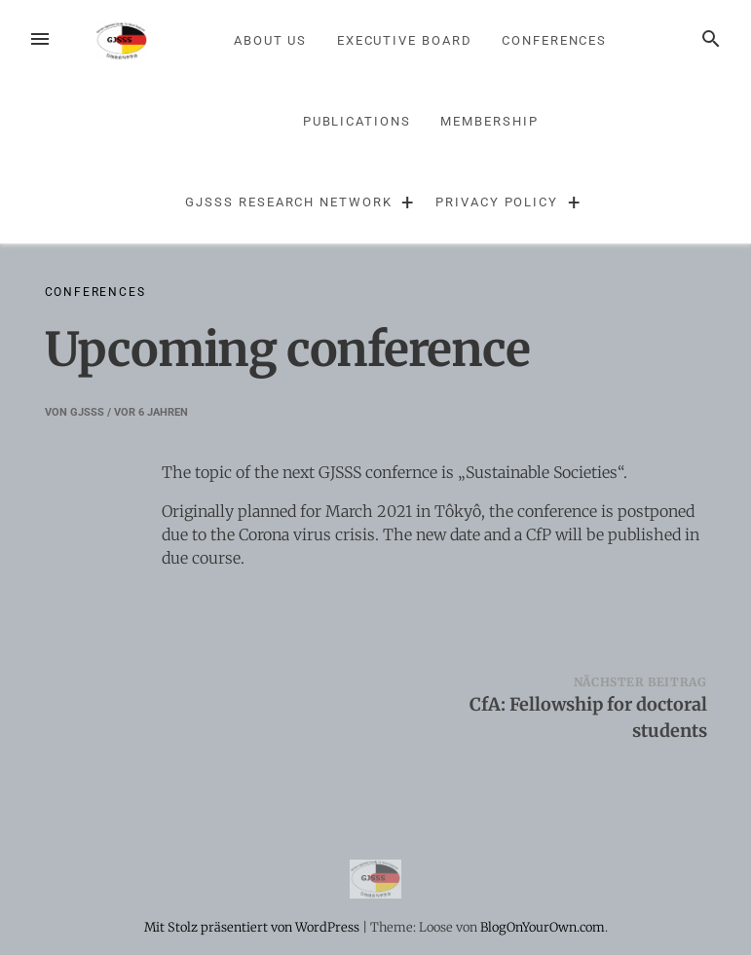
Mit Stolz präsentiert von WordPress (253, 927)
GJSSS (87, 412)
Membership (489, 121)
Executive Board (404, 40)
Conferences (554, 40)
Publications (357, 121)
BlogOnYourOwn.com (542, 927)
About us (270, 40)
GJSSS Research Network (288, 202)
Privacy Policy (496, 202)
